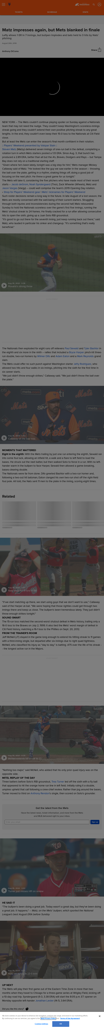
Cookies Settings (41, 1024)
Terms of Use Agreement (70, 1018)
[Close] (100, 1016)
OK (60, 1024)
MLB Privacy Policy (48, 1018)
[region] (52, 1020)
